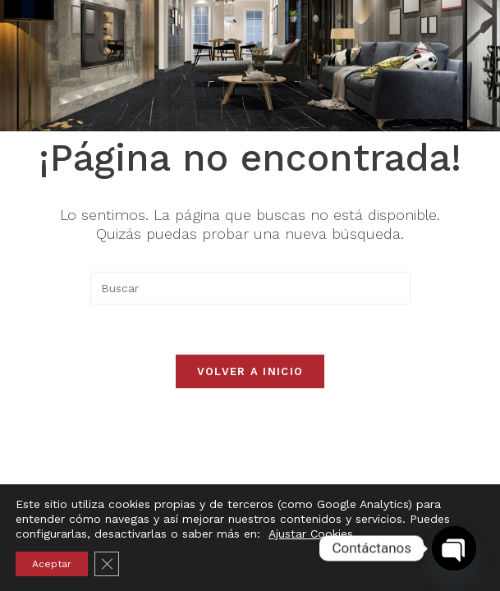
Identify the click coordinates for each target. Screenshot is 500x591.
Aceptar (51, 564)
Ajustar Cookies (310, 533)
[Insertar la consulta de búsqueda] (250, 288)
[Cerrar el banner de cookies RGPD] (106, 564)
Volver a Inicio (250, 371)
